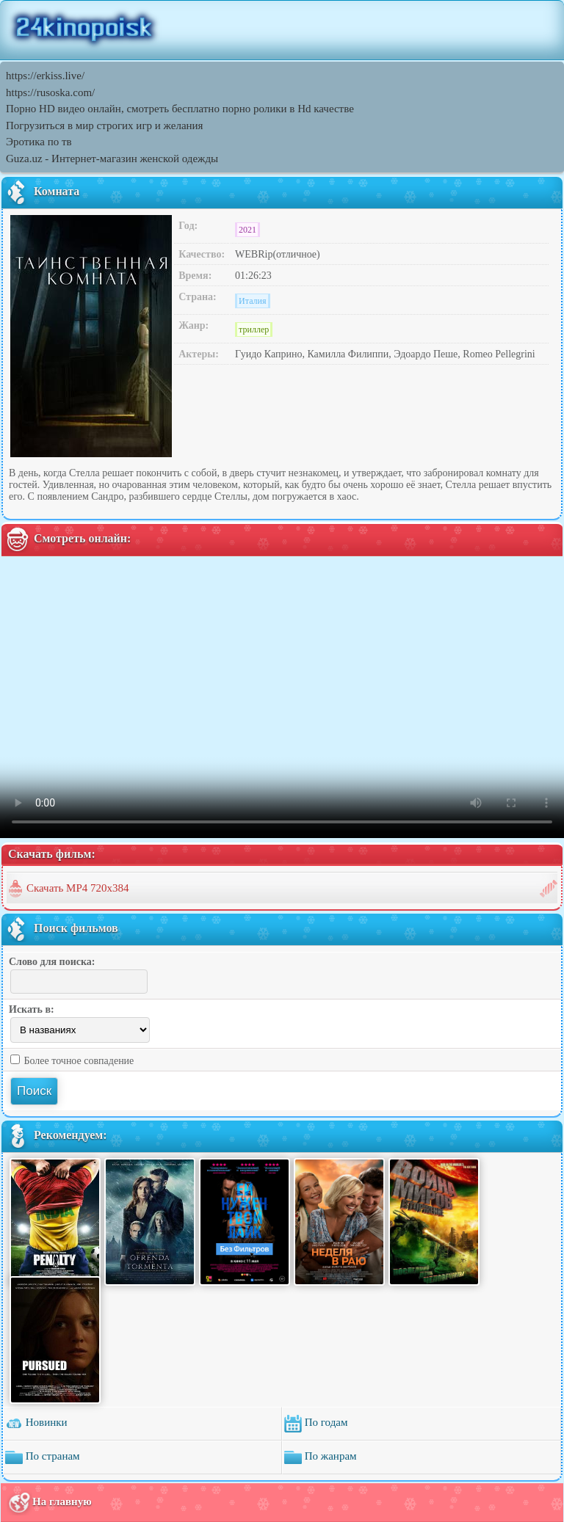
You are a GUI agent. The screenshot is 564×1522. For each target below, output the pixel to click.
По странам (42, 1457)
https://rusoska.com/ (50, 92)
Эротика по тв (39, 142)
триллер (254, 329)
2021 (247, 230)
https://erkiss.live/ (45, 75)
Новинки (36, 1423)
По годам (315, 1423)
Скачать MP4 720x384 (77, 888)
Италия (252, 301)
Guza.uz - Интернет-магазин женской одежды (112, 158)
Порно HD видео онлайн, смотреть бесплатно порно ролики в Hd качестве (180, 108)
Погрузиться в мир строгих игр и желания (104, 125)
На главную (49, 1502)
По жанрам (320, 1457)
